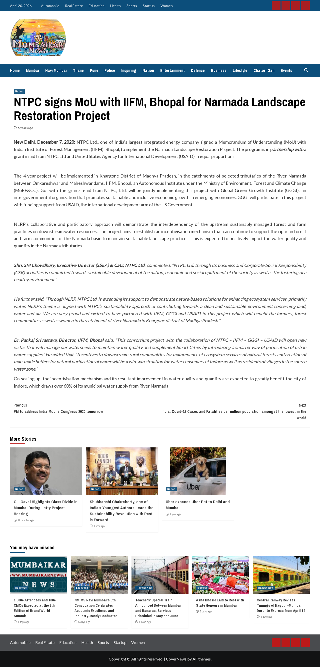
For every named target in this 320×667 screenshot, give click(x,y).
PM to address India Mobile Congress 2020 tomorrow (87, 408)
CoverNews (176, 658)
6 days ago (206, 611)
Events (286, 70)
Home (15, 70)
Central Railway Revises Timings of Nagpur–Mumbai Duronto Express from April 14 (281, 605)
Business (218, 70)
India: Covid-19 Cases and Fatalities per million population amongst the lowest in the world (233, 411)
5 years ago (25, 128)
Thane (78, 70)
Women (166, 6)
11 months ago (26, 520)
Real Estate (74, 6)
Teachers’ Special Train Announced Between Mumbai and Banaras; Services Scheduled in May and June (158, 607)
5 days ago (84, 622)
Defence (198, 70)
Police (109, 70)
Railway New (144, 587)
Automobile (50, 6)
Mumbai (32, 70)
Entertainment (172, 70)
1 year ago (99, 526)
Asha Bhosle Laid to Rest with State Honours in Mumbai (220, 602)
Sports (131, 6)
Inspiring (128, 70)
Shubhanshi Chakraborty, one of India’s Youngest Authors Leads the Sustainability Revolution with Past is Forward (122, 510)
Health (115, 6)
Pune (94, 70)
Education (96, 6)
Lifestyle (240, 70)
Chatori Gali (264, 70)
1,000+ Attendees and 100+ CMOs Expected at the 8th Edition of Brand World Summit (35, 607)
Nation (148, 70)
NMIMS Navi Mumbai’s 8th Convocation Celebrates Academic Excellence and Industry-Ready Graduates (96, 607)
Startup (149, 6)
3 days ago (23, 622)
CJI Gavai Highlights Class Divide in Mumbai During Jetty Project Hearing (46, 508)
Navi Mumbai (56, 70)
